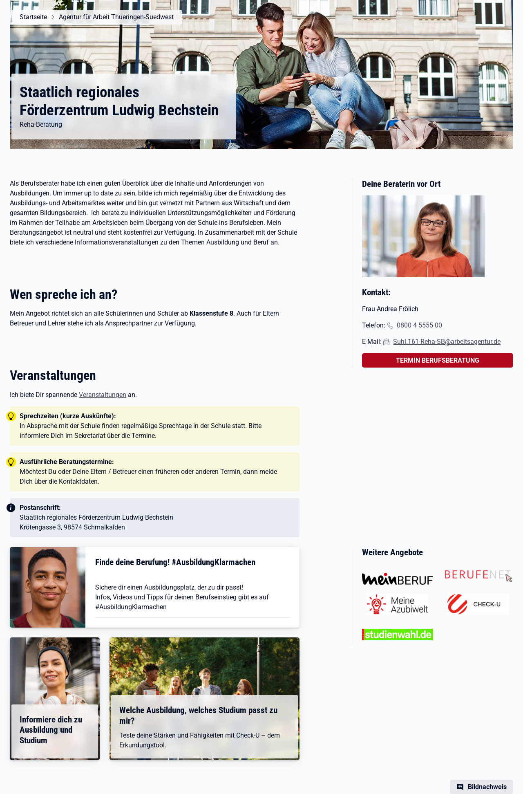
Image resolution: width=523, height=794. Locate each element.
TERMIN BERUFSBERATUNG (437, 360)
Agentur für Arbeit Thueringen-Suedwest (116, 17)
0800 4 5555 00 (419, 325)
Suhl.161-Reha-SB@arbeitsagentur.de (447, 341)
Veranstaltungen (102, 395)
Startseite (33, 17)
